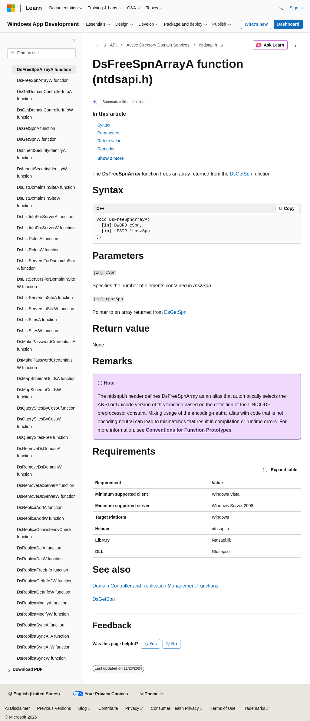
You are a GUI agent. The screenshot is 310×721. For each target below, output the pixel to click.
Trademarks (254, 708)
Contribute (108, 708)
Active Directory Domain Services (158, 45)
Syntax (103, 125)
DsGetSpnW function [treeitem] (37, 139)
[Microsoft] (11, 8)
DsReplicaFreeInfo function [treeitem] (42, 570)
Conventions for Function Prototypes (189, 430)
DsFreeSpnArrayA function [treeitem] (44, 69)
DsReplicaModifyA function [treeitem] (42, 602)
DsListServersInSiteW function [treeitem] (45, 308)
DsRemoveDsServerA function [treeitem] (45, 485)
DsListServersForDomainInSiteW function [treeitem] (46, 283)
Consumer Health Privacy (175, 708)
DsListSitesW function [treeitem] (37, 330)
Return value (109, 140)
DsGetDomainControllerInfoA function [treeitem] (44, 95)
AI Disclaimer (17, 708)
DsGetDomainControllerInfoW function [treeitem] (45, 114)
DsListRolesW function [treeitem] (38, 249)
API (113, 45)
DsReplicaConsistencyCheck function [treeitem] (44, 533)
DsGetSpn (241, 173)
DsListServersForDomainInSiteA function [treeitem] (46, 264)
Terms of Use (222, 708)
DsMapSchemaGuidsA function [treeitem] (46, 378)
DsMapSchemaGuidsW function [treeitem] (39, 393)
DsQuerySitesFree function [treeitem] (42, 437)
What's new (256, 24)
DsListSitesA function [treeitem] (37, 319)
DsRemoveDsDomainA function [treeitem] (38, 452)
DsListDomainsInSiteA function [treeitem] (46, 187)
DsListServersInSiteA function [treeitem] (45, 297)
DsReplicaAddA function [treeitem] (39, 507)
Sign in (296, 7)
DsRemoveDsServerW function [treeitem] (46, 496)
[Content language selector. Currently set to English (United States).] (34, 694)
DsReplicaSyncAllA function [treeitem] (43, 636)
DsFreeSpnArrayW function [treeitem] (42, 80)
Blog (82, 708)
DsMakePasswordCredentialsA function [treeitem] (46, 345)
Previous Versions (54, 708)
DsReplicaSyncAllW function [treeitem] (44, 647)
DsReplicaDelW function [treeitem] (40, 558)
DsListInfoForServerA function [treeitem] (45, 216)
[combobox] (41, 53)
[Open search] (281, 8)
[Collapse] (74, 40)
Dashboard (288, 24)
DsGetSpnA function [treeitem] (36, 128)
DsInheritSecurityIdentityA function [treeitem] (41, 154)
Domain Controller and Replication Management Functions (155, 585)
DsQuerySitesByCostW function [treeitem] (39, 423)
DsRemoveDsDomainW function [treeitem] (39, 471)
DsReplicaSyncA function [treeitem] (40, 625)
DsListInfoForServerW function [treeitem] (46, 227)
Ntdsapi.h (208, 45)
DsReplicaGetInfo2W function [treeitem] (45, 580)
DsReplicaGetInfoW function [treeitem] (43, 592)
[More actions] (295, 45)
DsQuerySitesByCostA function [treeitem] (46, 408)
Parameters (108, 132)
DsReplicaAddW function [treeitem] (40, 518)
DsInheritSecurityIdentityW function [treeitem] (42, 172)
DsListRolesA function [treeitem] (37, 238)
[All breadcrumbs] (98, 45)
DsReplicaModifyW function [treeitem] (43, 614)
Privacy (132, 708)
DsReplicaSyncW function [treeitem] (41, 658)
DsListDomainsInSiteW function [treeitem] (38, 202)
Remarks (105, 148)
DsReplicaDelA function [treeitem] (39, 548)
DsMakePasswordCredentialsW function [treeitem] (45, 364)
